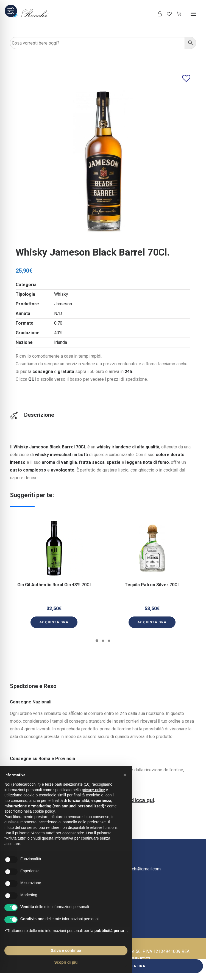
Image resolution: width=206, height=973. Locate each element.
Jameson (63, 303)
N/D (58, 313)
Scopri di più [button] (66, 962)
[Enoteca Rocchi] (39, 13)
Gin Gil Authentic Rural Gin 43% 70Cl (54, 583)
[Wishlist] (167, 13)
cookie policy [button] (44, 811)
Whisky (61, 294)
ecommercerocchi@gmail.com (132, 868)
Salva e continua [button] (66, 950)
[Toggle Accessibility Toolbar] (11, 11)
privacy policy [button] (93, 790)
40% (58, 332)
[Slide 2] (103, 640)
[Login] (157, 13)
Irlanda (60, 342)
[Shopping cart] (177, 13)
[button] (193, 13)
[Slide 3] (109, 640)
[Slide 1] (97, 640)
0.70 (58, 323)
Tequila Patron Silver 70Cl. (152, 580)
